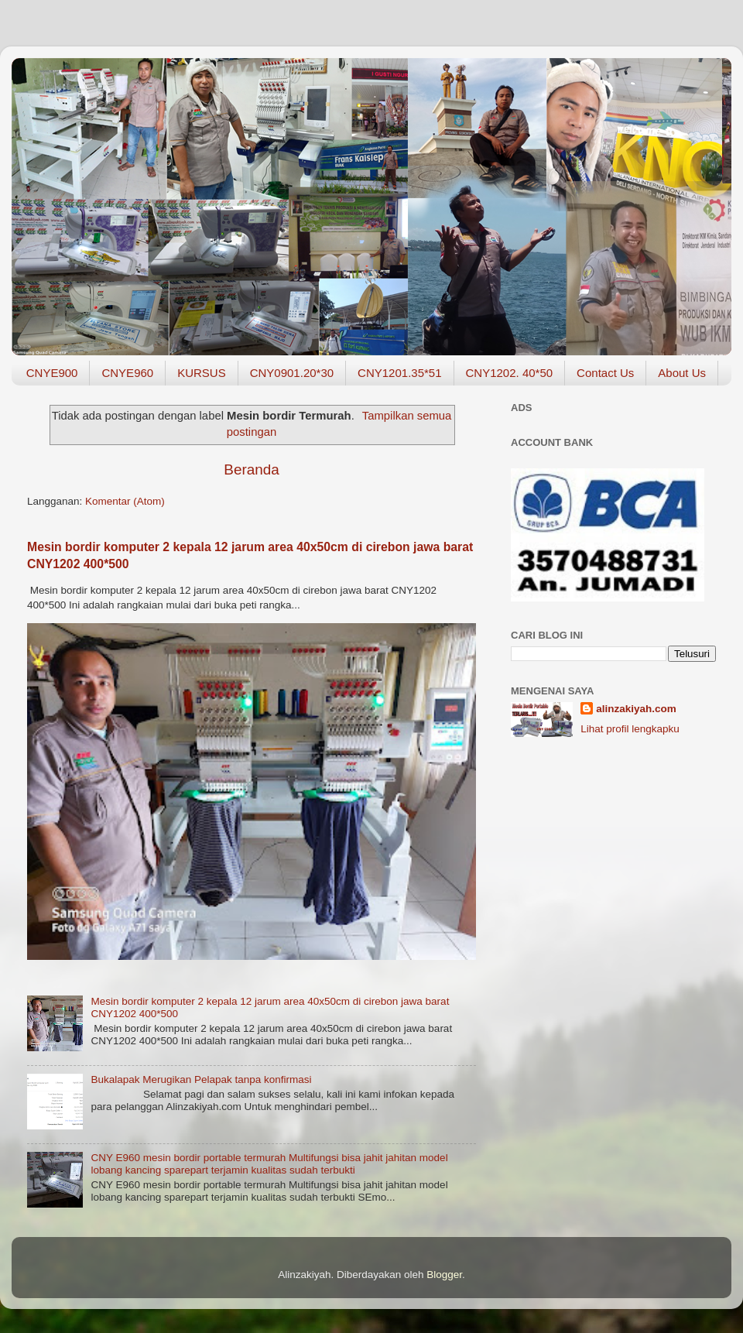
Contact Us (605, 372)
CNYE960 (127, 372)
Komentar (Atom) (125, 501)
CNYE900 (52, 372)
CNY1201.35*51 (399, 372)
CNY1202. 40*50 (509, 372)
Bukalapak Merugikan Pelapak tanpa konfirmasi (201, 1079)
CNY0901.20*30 (292, 372)
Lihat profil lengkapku (630, 729)
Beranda (251, 469)
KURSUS (201, 372)
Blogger (444, 1274)
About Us (682, 372)
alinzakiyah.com (636, 708)
